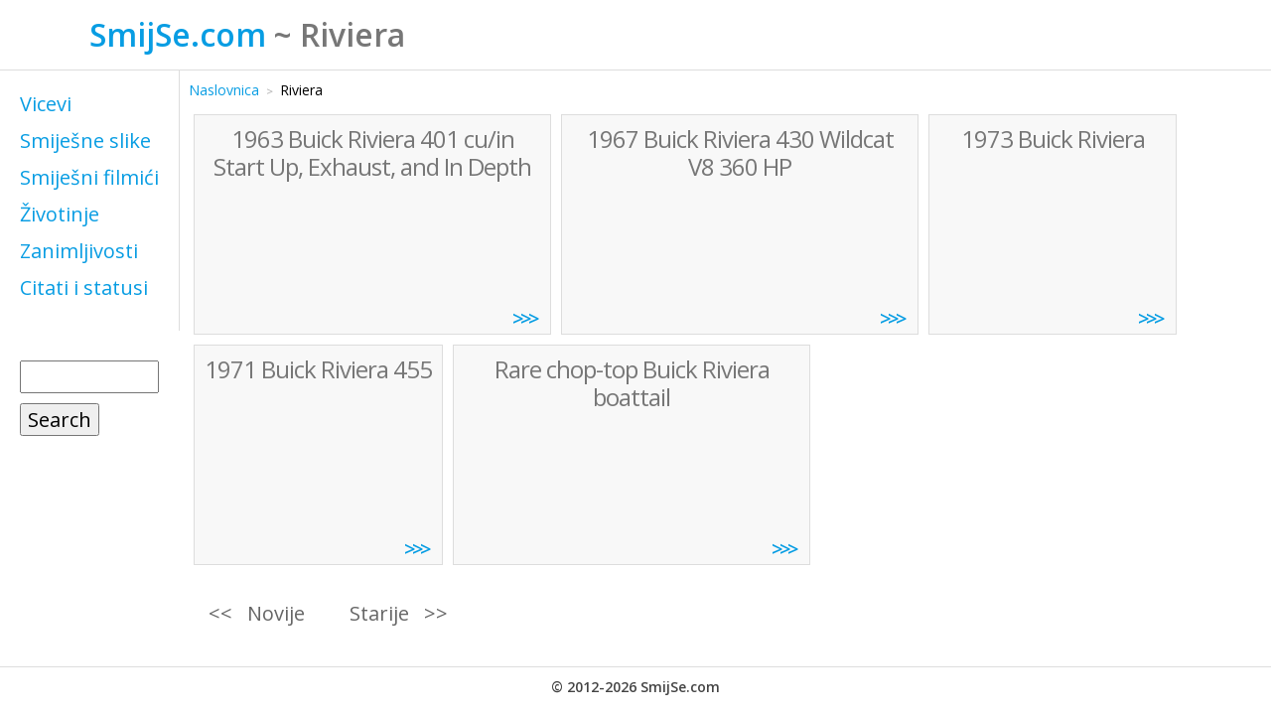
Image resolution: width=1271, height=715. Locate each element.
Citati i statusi (84, 287)
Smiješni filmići (89, 177)
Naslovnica (224, 89)
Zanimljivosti (79, 250)
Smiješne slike (85, 140)
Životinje (59, 214)
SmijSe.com (177, 34)
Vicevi (45, 103)
